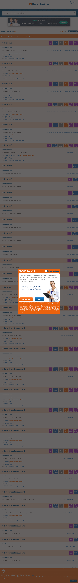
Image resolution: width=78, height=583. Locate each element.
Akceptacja (26, 299)
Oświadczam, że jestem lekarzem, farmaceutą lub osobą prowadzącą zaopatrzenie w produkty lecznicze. (32, 288)
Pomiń (39, 299)
